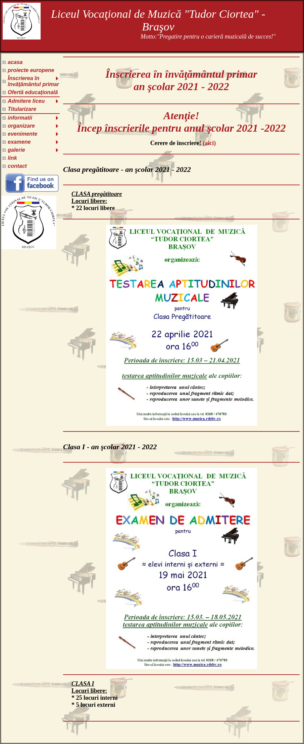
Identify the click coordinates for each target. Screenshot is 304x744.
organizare (33, 126)
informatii (33, 118)
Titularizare (22, 109)
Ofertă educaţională (33, 92)
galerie (33, 150)
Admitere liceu (33, 101)
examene (33, 142)
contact (17, 166)
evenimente (33, 134)
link (12, 158)
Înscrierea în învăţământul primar (33, 81)
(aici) (209, 143)
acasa (15, 62)
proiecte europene (31, 70)
